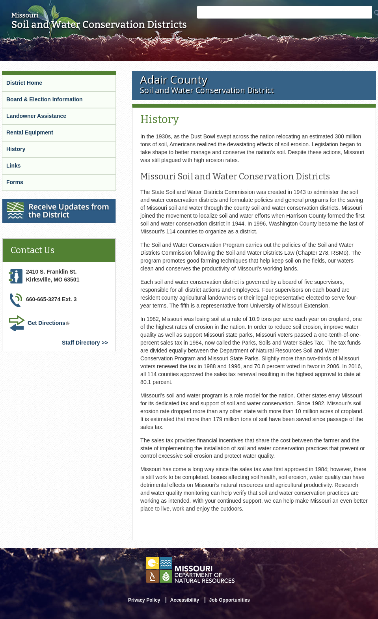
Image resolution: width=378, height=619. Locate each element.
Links (13, 165)
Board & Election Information (44, 99)
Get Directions (50, 324)
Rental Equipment (29, 132)
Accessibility (184, 600)
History (15, 149)
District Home (24, 83)
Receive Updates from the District (48, 204)
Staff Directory (81, 342)
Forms (14, 182)
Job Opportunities (229, 600)
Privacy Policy (144, 600)
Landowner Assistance (36, 116)
